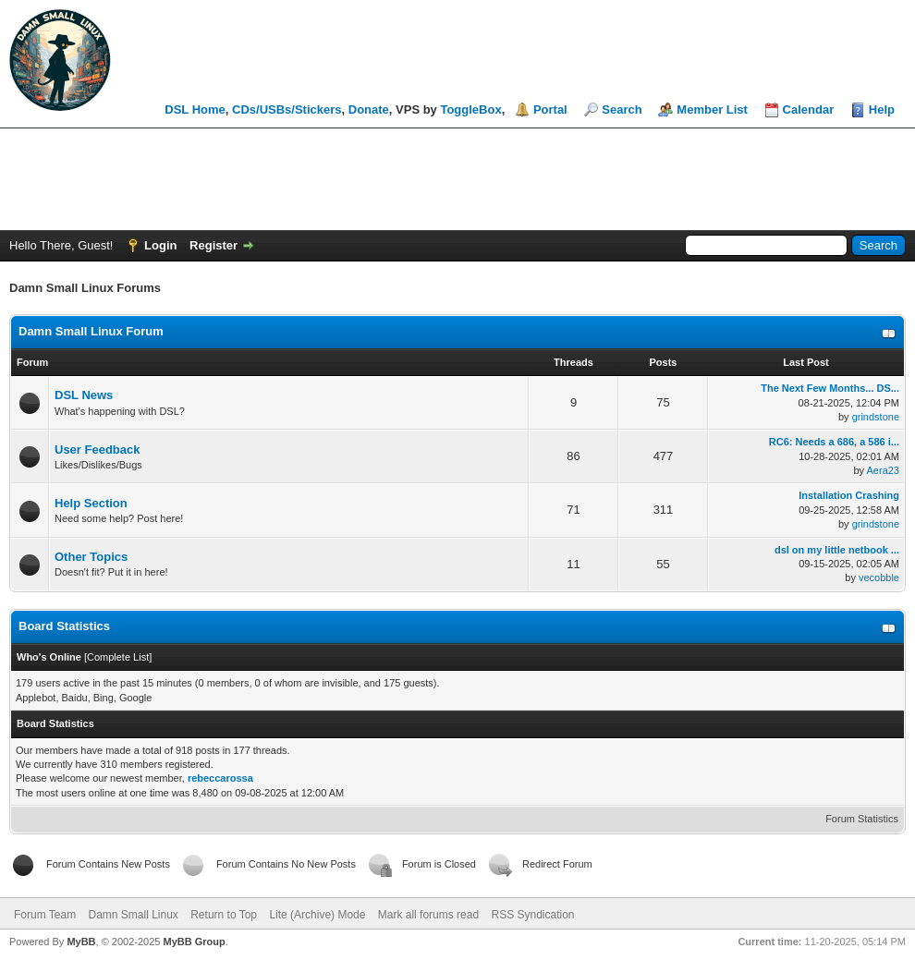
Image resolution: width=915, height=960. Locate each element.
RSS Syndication (532, 914)
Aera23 (883, 470)
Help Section (91, 503)
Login (160, 245)
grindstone (875, 416)
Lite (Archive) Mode (317, 914)
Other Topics (91, 557)
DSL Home (195, 109)
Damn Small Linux (132, 914)
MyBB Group (194, 941)
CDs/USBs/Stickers (287, 109)
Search (621, 109)
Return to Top (223, 914)
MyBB (81, 941)
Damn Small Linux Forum (91, 331)
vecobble (879, 577)
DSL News (84, 395)
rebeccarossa (220, 778)
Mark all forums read (428, 914)
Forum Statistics (861, 818)
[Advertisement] (457, 179)
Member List (712, 109)
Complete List (118, 656)
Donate (368, 109)
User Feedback (97, 449)
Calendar (809, 109)
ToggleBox (470, 109)
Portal (550, 109)
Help (882, 109)
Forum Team (45, 914)
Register (213, 245)
